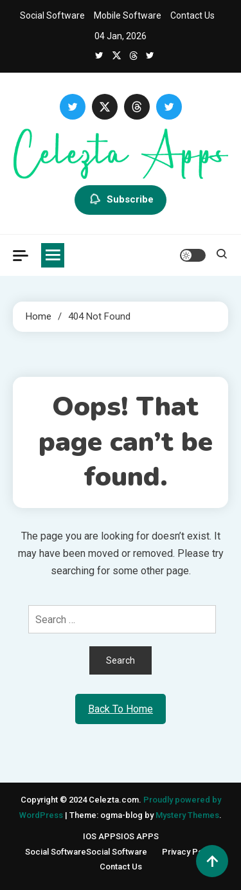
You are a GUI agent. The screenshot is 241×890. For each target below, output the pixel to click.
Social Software (52, 15)
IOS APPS (121, 836)
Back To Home (120, 709)
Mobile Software (127, 15)
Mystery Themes (187, 815)
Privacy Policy (189, 852)
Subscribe (120, 200)
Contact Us (192, 15)
